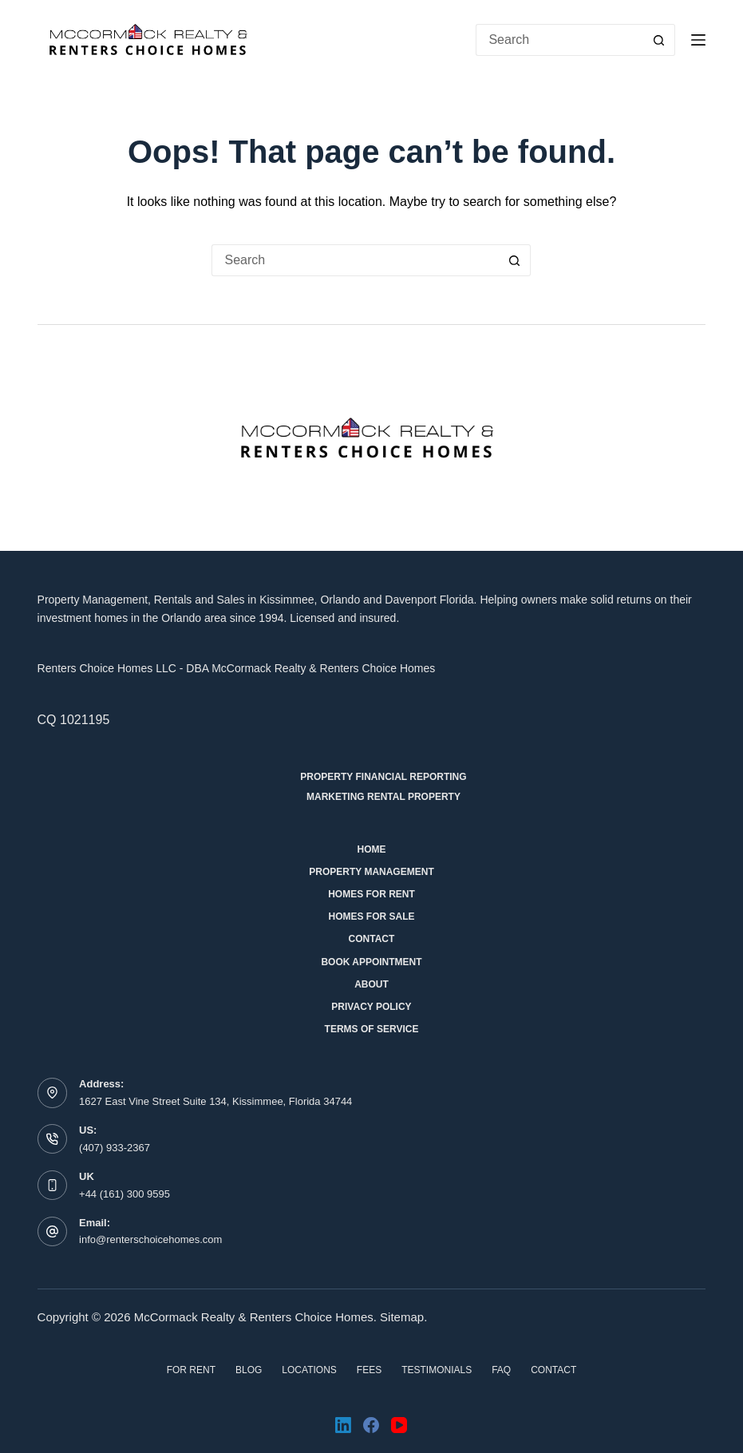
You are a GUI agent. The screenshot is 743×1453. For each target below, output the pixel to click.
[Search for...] (559, 40)
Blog (248, 1370)
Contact (372, 938)
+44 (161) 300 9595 (124, 1194)
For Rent (191, 1370)
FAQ (501, 1370)
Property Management (371, 871)
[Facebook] (371, 1425)
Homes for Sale (371, 916)
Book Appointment (371, 962)
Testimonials (436, 1370)
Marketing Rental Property (383, 796)
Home (371, 849)
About (371, 984)
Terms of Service (372, 1029)
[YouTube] (399, 1425)
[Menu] (698, 40)
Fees (369, 1370)
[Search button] (659, 40)
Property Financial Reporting (383, 776)
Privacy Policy (371, 1006)
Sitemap (402, 1317)
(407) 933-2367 (114, 1148)
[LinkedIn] (343, 1425)
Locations (309, 1370)
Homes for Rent (371, 894)
